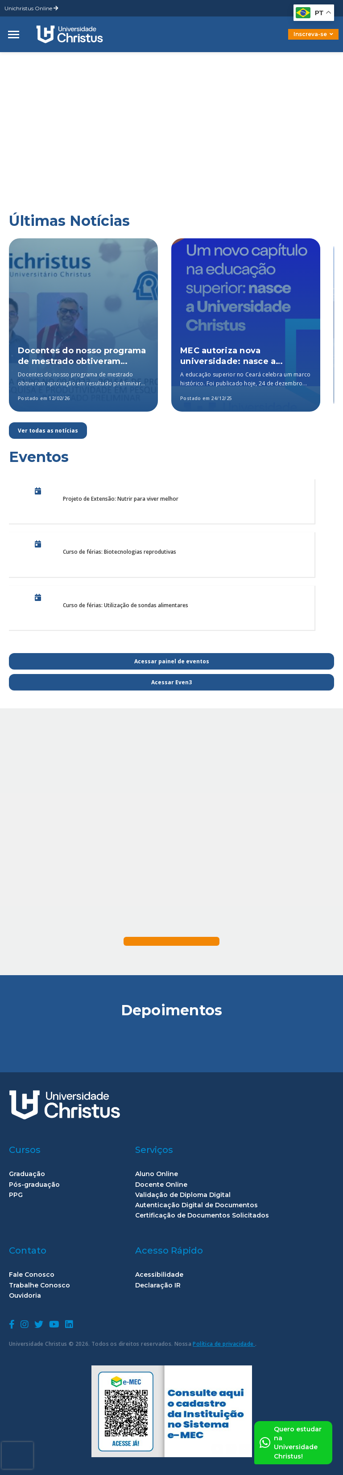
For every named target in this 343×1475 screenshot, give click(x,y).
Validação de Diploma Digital (183, 1195)
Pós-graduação (34, 1185)
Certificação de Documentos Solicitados (202, 1215)
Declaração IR (158, 1285)
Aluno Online (156, 1174)
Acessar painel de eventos (171, 661)
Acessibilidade (159, 1275)
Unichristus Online (31, 8)
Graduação (27, 1174)
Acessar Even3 (171, 682)
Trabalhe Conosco (39, 1285)
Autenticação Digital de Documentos (196, 1205)
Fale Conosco (31, 1275)
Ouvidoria (25, 1295)
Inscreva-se (313, 34)
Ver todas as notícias (48, 430)
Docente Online (161, 1185)
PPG (16, 1195)
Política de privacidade (224, 1344)
